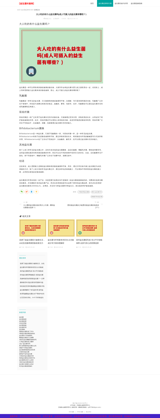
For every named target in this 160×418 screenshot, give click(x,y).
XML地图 (71, 412)
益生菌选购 (22, 325)
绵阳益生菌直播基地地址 (27, 333)
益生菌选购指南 (135, 3)
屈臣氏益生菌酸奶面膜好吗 (27, 340)
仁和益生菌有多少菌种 (26, 342)
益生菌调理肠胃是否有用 (27, 350)
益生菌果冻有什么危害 (26, 360)
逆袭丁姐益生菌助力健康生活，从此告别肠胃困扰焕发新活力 (32, 241)
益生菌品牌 (22, 321)
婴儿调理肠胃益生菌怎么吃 (27, 346)
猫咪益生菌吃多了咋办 (26, 331)
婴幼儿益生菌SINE (97, 192)
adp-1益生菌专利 (24, 344)
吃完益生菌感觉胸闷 (25, 366)
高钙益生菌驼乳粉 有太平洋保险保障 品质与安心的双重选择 (89, 241)
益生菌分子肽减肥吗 (25, 336)
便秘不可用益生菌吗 (25, 348)
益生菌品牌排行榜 (104, 3)
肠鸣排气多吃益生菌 (25, 354)
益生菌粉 (22, 329)
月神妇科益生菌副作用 (26, 356)
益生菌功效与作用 (120, 3)
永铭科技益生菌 (24, 352)
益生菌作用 (22, 327)
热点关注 (88, 412)
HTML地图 (80, 412)
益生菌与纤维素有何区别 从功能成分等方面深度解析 (61, 241)
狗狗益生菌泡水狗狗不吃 (27, 358)
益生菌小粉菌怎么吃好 (26, 364)
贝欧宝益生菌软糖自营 (26, 362)
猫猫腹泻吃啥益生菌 (96, 197)
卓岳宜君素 (22, 323)
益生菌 (21, 317)
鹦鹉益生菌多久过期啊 (26, 338)
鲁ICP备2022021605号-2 (80, 403)
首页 (91, 3)
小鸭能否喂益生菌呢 (83, 192)
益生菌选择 (22, 319)
